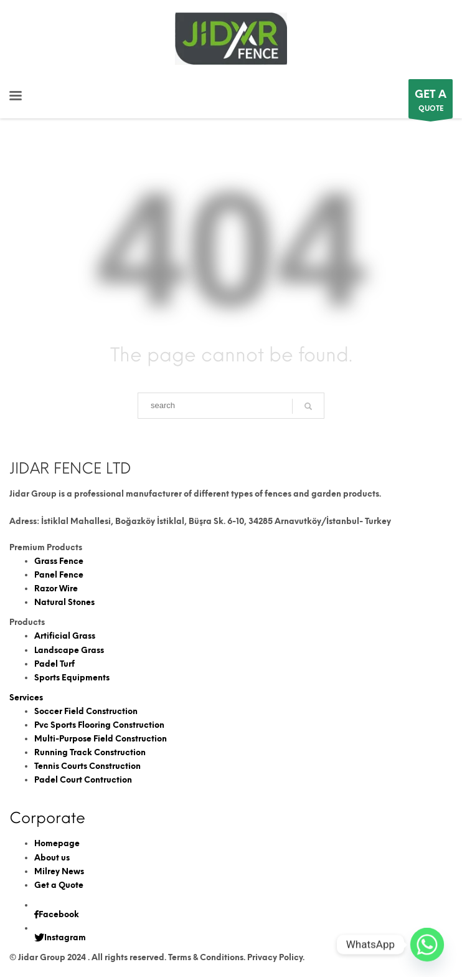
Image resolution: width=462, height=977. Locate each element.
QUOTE (430, 101)
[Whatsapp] (427, 944)
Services (26, 697)
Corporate (47, 818)
